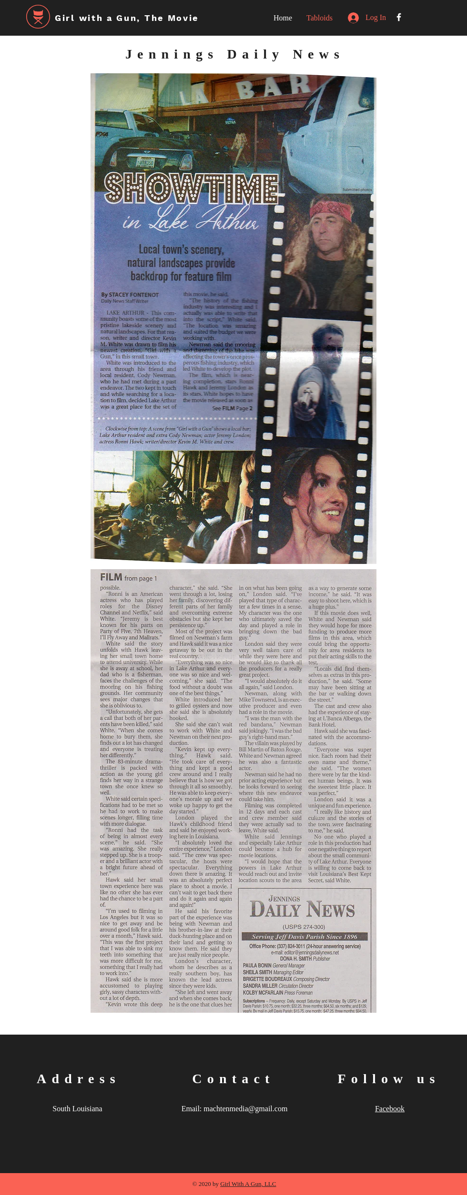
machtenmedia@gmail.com (245, 1109)
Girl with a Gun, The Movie (127, 18)
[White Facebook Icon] (399, 17)
